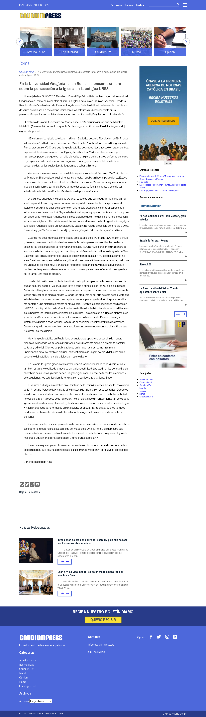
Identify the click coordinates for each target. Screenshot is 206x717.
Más (65, 562)
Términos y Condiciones (174, 714)
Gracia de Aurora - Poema (153, 240)
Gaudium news (26, 72)
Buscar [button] (168, 163)
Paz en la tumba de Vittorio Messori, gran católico (161, 176)
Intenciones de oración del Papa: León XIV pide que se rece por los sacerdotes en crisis (92, 541)
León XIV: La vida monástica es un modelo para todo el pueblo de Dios (90, 573)
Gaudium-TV (145, 385)
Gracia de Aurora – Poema (151, 179)
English (140, 4)
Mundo (142, 388)
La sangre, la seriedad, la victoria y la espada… (160, 190)
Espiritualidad (145, 382)
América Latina (146, 379)
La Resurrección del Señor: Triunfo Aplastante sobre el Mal (158, 290)
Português (116, 4)
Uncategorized (146, 396)
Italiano (129, 4)
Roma (24, 63)
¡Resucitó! (143, 182)
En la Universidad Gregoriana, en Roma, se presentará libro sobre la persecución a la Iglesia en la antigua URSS (70, 86)
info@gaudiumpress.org (101, 645)
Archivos (24, 701)
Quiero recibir (103, 619)
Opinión (142, 391)
